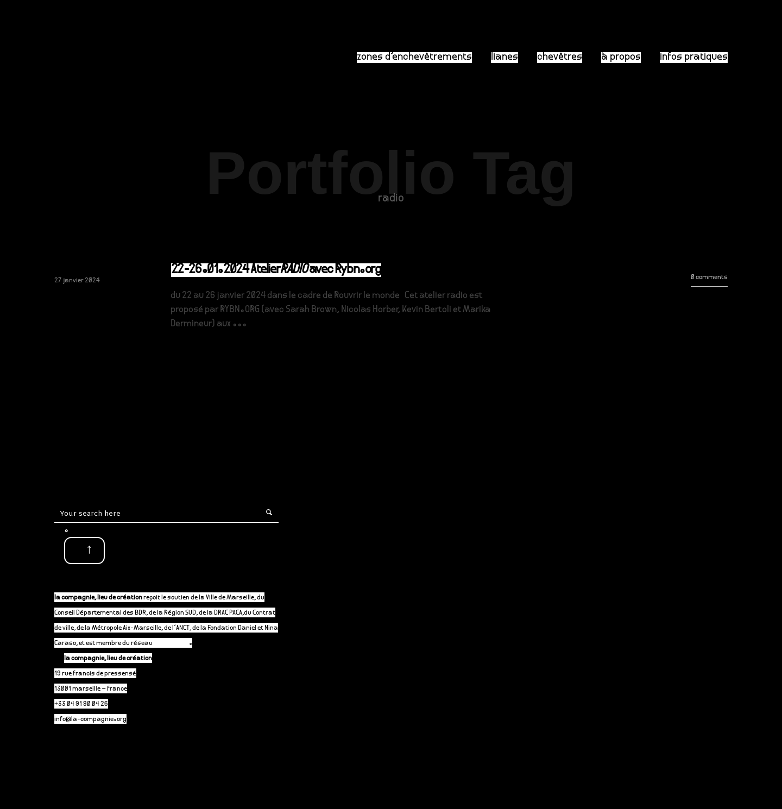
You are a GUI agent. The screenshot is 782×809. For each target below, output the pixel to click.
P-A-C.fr (176, 643)
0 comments (709, 277)
